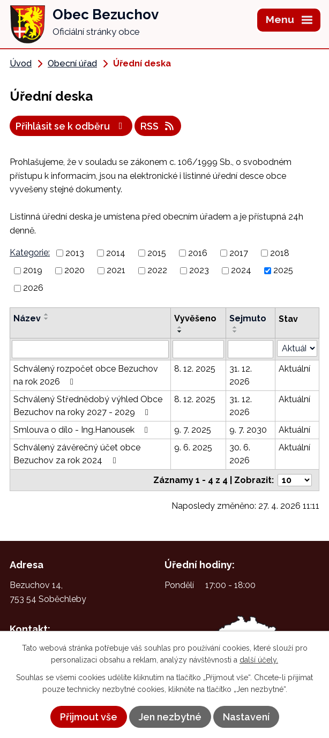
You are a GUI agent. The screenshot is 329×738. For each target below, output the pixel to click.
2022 (157, 270)
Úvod (21, 63)
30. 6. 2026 (239, 453)
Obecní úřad (72, 63)
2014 (115, 252)
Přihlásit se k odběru (71, 126)
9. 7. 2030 (248, 430)
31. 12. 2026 (240, 375)
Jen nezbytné (170, 716)
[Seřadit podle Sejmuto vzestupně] (235, 327)
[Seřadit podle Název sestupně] (47, 319)
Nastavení (246, 716)
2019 (32, 270)
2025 (283, 270)
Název (27, 318)
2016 (197, 252)
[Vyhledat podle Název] (90, 349)
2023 (199, 270)
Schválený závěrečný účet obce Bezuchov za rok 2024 (76, 453)
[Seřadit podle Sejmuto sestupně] (235, 331)
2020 (74, 270)
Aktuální (294, 369)
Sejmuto (247, 318)
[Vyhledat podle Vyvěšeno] (198, 349)
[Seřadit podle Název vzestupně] (47, 314)
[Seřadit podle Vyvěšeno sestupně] (180, 331)
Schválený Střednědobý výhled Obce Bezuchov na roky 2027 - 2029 (87, 405)
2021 (116, 270)
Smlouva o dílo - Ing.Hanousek (82, 430)
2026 (33, 288)
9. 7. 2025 (192, 430)
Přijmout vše (88, 716)
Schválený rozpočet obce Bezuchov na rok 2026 (85, 375)
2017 (238, 252)
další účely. (259, 660)
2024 (241, 270)
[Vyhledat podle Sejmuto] (250, 349)
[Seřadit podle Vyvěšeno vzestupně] (180, 327)
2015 (156, 252)
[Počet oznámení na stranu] (295, 480)
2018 (279, 252)
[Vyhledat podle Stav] (297, 348)
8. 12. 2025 (194, 369)
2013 (74, 252)
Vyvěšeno (195, 318)
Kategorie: (30, 252)
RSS (158, 126)
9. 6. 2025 (193, 447)
